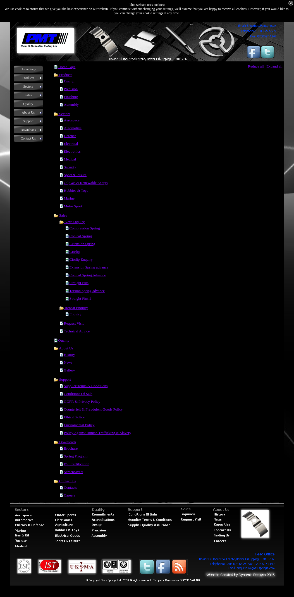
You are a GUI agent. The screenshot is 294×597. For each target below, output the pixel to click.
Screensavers (73, 472)
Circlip (75, 252)
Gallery (69, 370)
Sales (60, 215)
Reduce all (256, 66)
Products (63, 75)
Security (70, 167)
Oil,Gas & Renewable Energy (86, 183)
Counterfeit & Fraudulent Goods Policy (93, 409)
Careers (69, 495)
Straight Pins (79, 283)
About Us (63, 348)
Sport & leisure (75, 175)
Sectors (62, 114)
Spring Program (76, 456)
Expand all (274, 66)
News (68, 362)
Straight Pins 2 (81, 298)
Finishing (71, 97)
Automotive (73, 128)
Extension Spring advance (89, 267)
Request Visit (74, 323)
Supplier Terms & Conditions (86, 386)
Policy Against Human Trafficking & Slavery (98, 433)
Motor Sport (73, 206)
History (69, 355)
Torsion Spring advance (87, 291)
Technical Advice (77, 331)
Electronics (72, 151)
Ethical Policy (74, 417)
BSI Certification (76, 464)
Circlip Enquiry (81, 259)
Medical (70, 159)
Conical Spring (81, 236)
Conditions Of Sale (78, 394)
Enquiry (76, 314)
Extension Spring (82, 244)
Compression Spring (85, 228)
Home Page (67, 67)
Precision (71, 89)
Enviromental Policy (79, 425)
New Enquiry (72, 222)
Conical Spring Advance (88, 275)
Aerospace (72, 120)
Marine (69, 198)
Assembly (71, 104)
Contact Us (65, 481)
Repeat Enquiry (73, 308)
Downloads (65, 442)
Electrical (71, 144)
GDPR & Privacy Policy (82, 401)
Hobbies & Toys (76, 190)
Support (62, 379)
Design (69, 81)
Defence (70, 136)
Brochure (71, 448)
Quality (64, 340)
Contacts (70, 487)
